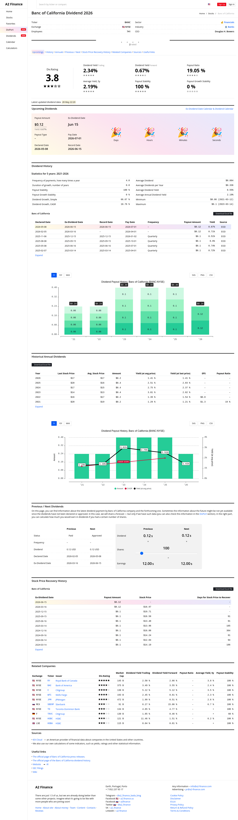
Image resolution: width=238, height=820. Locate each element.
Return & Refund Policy (181, 807)
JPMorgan (60, 699)
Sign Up (221, 4)
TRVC (50, 714)
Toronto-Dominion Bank (68, 709)
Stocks (211, 13)
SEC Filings (38, 768)
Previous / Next (72, 52)
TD (49, 709)
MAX (68, 275)
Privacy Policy (177, 804)
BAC (49, 685)
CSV (210, 275)
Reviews (39, 810)
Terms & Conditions (180, 810)
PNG (202, 275)
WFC (49, 695)
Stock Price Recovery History (96, 52)
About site (48, 807)
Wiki (35, 771)
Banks (231, 26)
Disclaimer (175, 798)
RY (49, 681)
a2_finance (116, 807)
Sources (137, 52)
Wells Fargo (61, 694)
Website (37, 764)
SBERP (51, 704)
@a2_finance (124, 804)
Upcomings (37, 52)
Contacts (91, 807)
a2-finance (121, 810)
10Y (60, 275)
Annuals (59, 52)
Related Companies (122, 52)
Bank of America (64, 685)
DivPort (203, 513)
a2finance (125, 801)
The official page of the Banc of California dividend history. (62, 760)
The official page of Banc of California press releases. (59, 756)
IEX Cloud (38, 739)
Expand (39, 255)
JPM (49, 699)
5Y (54, 275)
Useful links (149, 52)
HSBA (50, 723)
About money (61, 807)
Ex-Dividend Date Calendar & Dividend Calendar (209, 108)
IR (48, 764)
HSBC (50, 718)
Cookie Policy (176, 795)
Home (202, 13)
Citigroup (60, 690)
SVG (193, 275)
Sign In (231, 4)
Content (81, 807)
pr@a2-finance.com (195, 789)
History (49, 52)
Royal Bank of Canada (66, 680)
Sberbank (60, 704)
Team (72, 807)
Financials (229, 22)
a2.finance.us (127, 798)
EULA (172, 801)
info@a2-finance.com (201, 786)
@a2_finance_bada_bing (129, 795)
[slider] (141, 553)
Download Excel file (223, 213)
